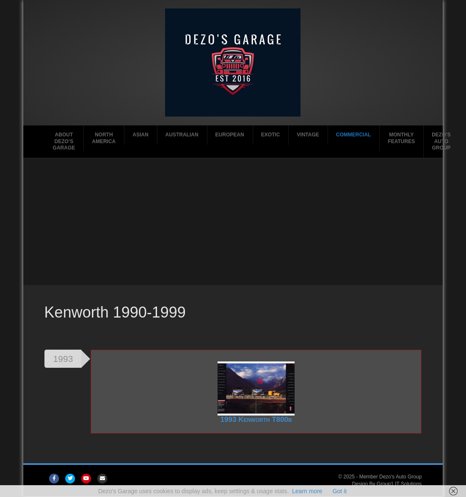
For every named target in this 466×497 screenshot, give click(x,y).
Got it (340, 491)
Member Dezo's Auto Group (390, 477)
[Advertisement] (232, 222)
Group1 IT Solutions (399, 484)
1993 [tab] (63, 359)
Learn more (307, 491)
